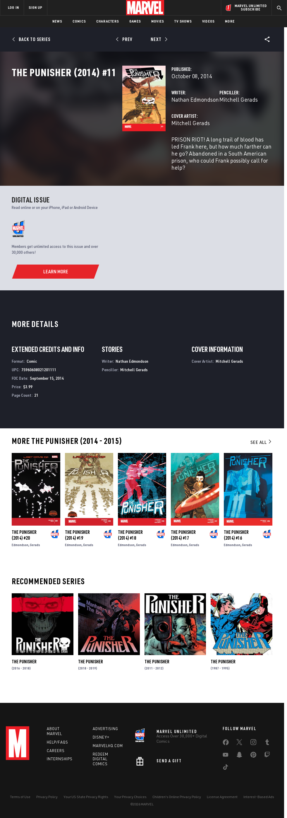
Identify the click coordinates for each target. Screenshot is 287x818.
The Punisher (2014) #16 (236, 547)
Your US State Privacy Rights (85, 797)
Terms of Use (20, 797)
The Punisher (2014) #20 (24, 547)
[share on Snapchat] (239, 756)
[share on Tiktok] (225, 768)
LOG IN (13, 7)
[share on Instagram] (253, 743)
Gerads (35, 556)
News (57, 21)
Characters (107, 21)
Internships (60, 758)
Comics (79, 21)
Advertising (105, 728)
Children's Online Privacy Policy (176, 797)
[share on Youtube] (225, 756)
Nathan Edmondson (117, 125)
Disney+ (101, 737)
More (230, 21)
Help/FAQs (57, 742)
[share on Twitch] (267, 756)
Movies (157, 21)
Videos (208, 21)
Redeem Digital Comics (100, 759)
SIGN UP (35, 7)
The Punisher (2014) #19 (77, 547)
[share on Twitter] (239, 743)
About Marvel (54, 731)
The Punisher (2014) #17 (183, 547)
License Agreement (222, 797)
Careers (56, 750)
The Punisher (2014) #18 (130, 547)
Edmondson (20, 556)
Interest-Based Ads (258, 797)
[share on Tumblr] (267, 743)
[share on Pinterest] (253, 756)
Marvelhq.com (108, 745)
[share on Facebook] (226, 744)
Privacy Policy (47, 797)
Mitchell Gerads (200, 125)
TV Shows (183, 21)
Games (135, 21)
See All (261, 454)
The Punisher (24, 673)
